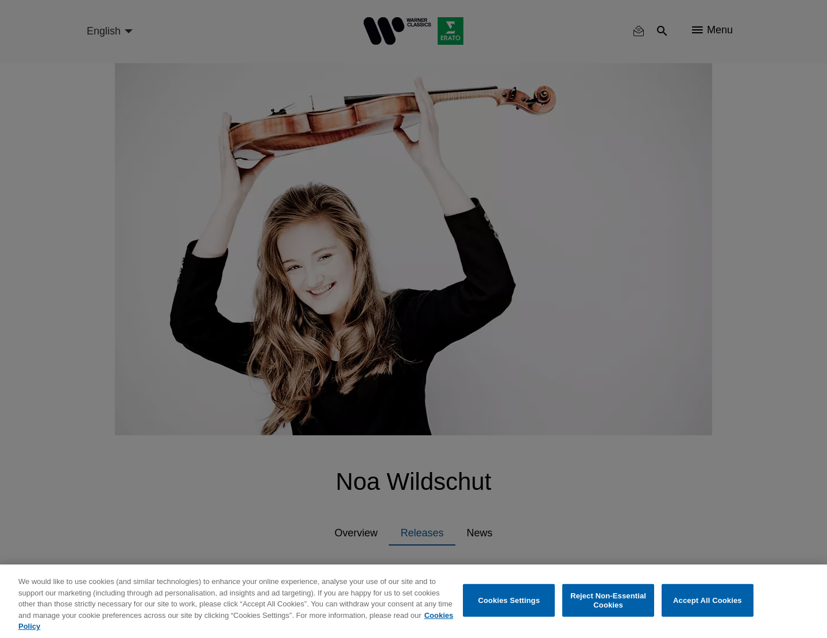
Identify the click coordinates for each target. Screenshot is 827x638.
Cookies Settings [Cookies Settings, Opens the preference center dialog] (509, 600)
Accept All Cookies (707, 600)
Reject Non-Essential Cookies (608, 600)
